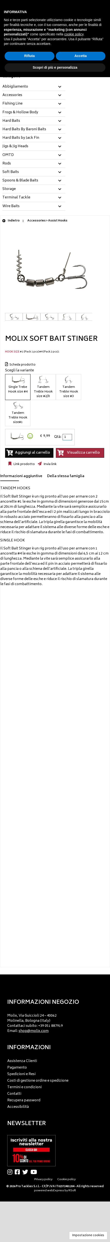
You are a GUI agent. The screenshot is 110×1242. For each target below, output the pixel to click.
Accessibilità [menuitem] (18, 1107)
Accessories (12, 95)
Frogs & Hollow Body (20, 112)
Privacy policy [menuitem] (43, 1179)
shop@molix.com (34, 1031)
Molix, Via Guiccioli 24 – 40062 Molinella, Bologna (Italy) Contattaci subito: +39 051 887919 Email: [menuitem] (35, 1023)
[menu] (55, 1022)
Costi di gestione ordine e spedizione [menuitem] (37, 1081)
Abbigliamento (15, 87)
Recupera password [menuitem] (23, 1100)
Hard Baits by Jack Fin (20, 138)
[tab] (33, 87)
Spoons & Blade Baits (20, 181)
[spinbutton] (67, 437)
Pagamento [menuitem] (17, 1068)
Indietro (11, 221)
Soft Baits (10, 172)
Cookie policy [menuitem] (66, 1179)
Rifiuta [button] (29, 56)
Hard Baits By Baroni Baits (24, 129)
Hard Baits (11, 121)
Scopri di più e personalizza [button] (55, 67)
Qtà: (57, 437)
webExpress (55, 1190)
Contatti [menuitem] (14, 1094)
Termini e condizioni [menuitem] (24, 1087)
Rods (6, 164)
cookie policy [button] (73, 34)
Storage (9, 189)
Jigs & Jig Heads (15, 146)
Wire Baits (11, 206)
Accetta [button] (80, 56)
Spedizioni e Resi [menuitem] (21, 1074)
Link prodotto (24, 464)
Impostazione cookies (88, 1235)
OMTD (8, 155)
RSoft (72, 1190)
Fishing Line (12, 104)
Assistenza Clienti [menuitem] (22, 1061)
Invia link (50, 464)
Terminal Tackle (16, 198)
